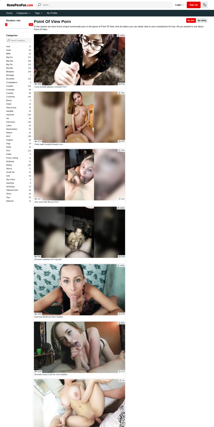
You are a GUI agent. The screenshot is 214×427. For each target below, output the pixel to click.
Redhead (18, 161)
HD (18, 118)
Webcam (18, 201)
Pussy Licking (18, 158)
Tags (39, 13)
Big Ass (18, 57)
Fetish (18, 104)
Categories (24, 13)
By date (191, 20)
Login (179, 5)
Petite (18, 147)
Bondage (18, 75)
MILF (18, 136)
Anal (18, 46)
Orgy (18, 143)
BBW (18, 53)
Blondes (18, 68)
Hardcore (18, 114)
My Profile (52, 13)
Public (18, 154)
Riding (18, 165)
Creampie (18, 89)
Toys (18, 197)
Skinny (18, 168)
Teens (18, 193)
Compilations (18, 82)
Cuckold (18, 93)
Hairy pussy (18, 107)
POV (18, 150)
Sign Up (194, 5)
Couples (18, 86)
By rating (202, 20)
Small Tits (18, 172)
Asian (18, 50)
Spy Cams (18, 179)
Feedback (103, 416)
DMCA (112, 416)
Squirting (18, 183)
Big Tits (18, 64)
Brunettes (18, 78)
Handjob (18, 111)
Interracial (18, 122)
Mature (18, 132)
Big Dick (18, 61)
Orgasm (18, 140)
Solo (18, 176)
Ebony (18, 100)
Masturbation (18, 129)
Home (9, 13)
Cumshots (18, 96)
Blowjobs (18, 71)
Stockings (18, 186)
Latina (18, 125)
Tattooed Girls (18, 190)
